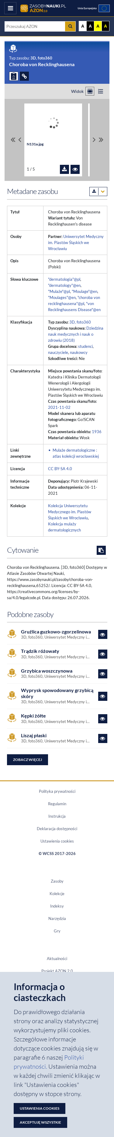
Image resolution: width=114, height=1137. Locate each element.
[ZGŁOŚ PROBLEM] (13, 76)
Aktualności (57, 958)
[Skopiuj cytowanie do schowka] (101, 550)
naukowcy (79, 352)
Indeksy (57, 906)
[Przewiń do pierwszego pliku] (13, 140)
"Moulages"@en (62, 297)
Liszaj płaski (34, 735)
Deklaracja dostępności (57, 828)
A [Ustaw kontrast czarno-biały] (90, 26)
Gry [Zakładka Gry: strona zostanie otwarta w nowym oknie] (57, 930)
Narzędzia (57, 918)
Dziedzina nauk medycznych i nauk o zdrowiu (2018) (75, 334)
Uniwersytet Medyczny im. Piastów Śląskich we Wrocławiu (76, 242)
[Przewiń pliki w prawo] (94, 140)
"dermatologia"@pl (64, 279)
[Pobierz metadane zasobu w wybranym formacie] (98, 191)
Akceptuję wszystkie (40, 1122)
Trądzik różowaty (40, 651)
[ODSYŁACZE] (24, 76)
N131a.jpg (35, 144)
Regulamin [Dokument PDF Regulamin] (57, 803)
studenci (85, 346)
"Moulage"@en (84, 291)
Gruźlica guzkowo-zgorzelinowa (56, 631)
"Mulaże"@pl (59, 291)
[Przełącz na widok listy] (100, 91)
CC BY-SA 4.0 (60, 468)
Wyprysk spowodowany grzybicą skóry (57, 693)
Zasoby (57, 881)
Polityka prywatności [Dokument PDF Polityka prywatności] (57, 791)
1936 (97, 431)
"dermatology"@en (64, 285)
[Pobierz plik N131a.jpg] (64, 169)
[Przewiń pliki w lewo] (19, 140)
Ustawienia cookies (57, 841)
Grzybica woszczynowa (46, 671)
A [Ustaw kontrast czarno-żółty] (105, 26)
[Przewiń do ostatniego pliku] (101, 140)
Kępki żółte (33, 715)
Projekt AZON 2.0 (57, 971)
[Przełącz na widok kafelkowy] (89, 91)
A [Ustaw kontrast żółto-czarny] (97, 26)
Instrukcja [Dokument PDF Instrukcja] (57, 816)
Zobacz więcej (27, 759)
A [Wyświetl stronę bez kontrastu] (82, 26)
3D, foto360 (80, 322)
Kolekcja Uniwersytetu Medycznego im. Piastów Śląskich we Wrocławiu (69, 511)
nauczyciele (58, 352)
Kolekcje (57, 893)
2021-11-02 (59, 407)
